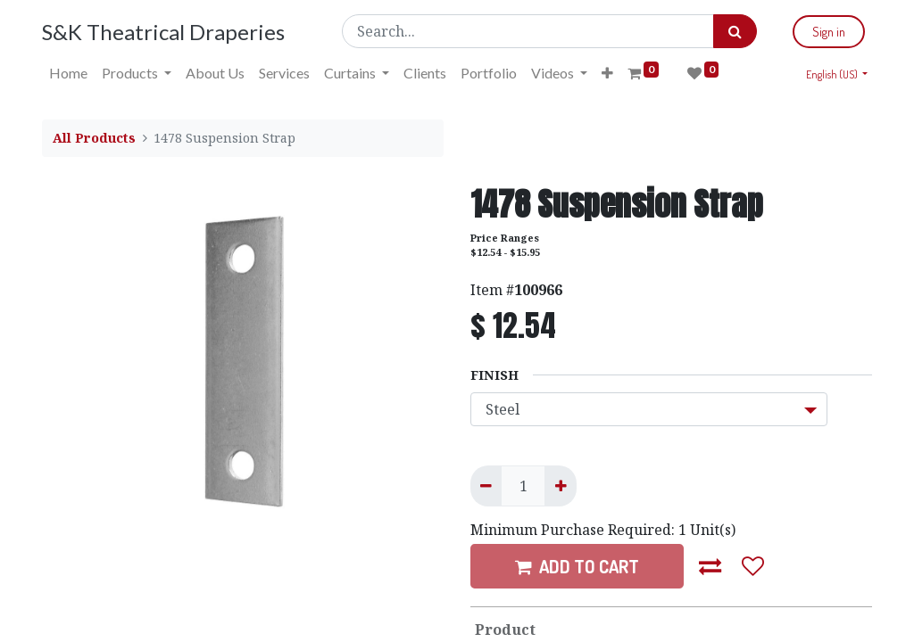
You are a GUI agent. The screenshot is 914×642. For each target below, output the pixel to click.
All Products (94, 137)
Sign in (828, 31)
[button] (607, 73)
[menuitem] (68, 73)
